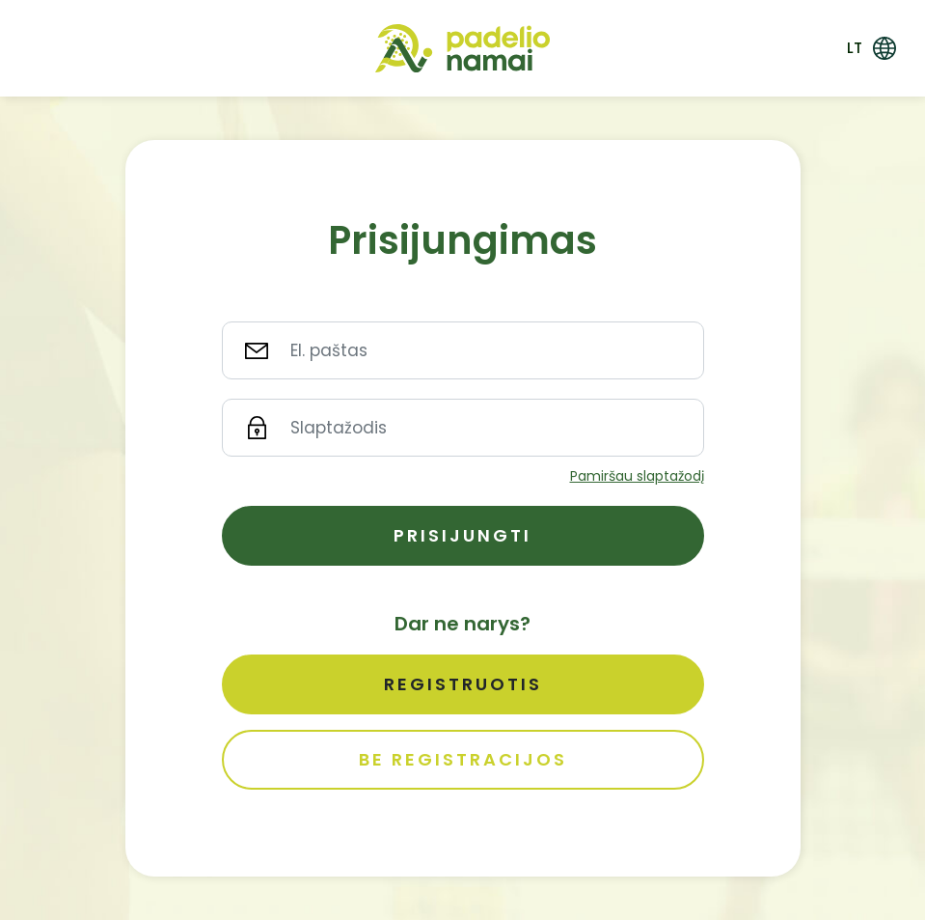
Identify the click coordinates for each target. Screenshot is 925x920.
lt (854, 48)
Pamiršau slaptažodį (637, 476)
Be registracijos (463, 759)
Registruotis (463, 684)
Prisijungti (462, 535)
